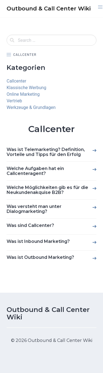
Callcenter (16, 81)
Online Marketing (23, 94)
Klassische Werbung (26, 87)
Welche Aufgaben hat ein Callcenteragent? (35, 171)
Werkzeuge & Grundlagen (31, 107)
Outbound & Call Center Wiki (48, 313)
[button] (100, 7)
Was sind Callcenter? (30, 225)
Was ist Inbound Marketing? (38, 241)
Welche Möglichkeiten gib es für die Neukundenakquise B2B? (47, 190)
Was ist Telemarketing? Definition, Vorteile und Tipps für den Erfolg (46, 152)
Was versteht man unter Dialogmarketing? (34, 209)
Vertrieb (14, 100)
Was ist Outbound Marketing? (40, 257)
